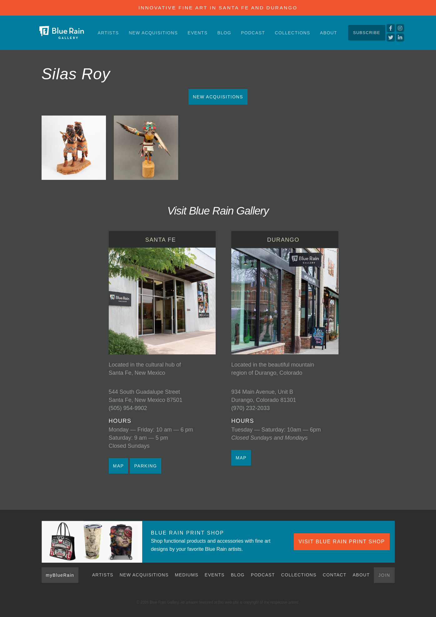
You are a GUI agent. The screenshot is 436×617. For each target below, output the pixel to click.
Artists (108, 32)
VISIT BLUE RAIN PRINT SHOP (341, 541)
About (328, 32)
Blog (224, 32)
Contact (335, 574)
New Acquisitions (153, 32)
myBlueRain (60, 575)
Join (384, 575)
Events (198, 32)
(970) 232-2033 (250, 408)
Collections (292, 32)
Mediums (186, 574)
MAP (118, 465)
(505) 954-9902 (128, 408)
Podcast (253, 32)
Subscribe (366, 32)
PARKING (145, 465)
